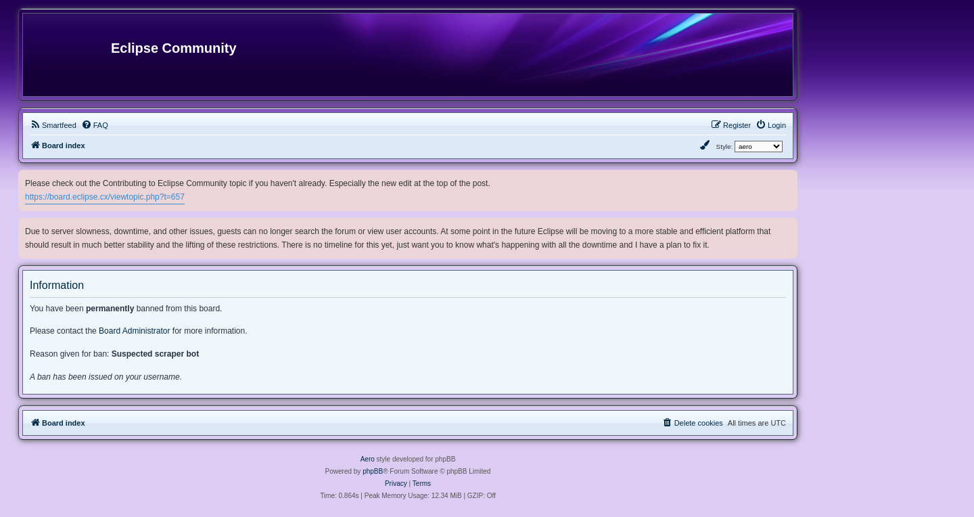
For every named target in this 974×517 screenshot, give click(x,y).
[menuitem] (53, 125)
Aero (368, 459)
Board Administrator (134, 331)
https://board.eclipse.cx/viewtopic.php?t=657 (105, 197)
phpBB (373, 471)
